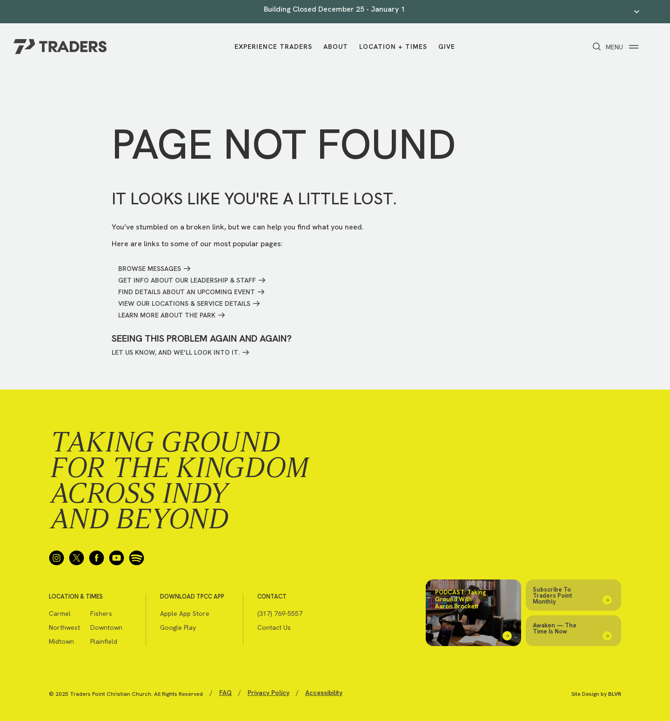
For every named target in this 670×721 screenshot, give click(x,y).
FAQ (225, 692)
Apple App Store (184, 613)
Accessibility (323, 692)
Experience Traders (273, 46)
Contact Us (274, 627)
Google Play (178, 627)
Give (446, 46)
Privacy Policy (268, 692)
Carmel (60, 613)
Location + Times (393, 46)
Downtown (106, 627)
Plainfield (103, 641)
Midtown (61, 641)
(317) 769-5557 (279, 613)
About (335, 46)
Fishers (101, 613)
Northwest (64, 627)
